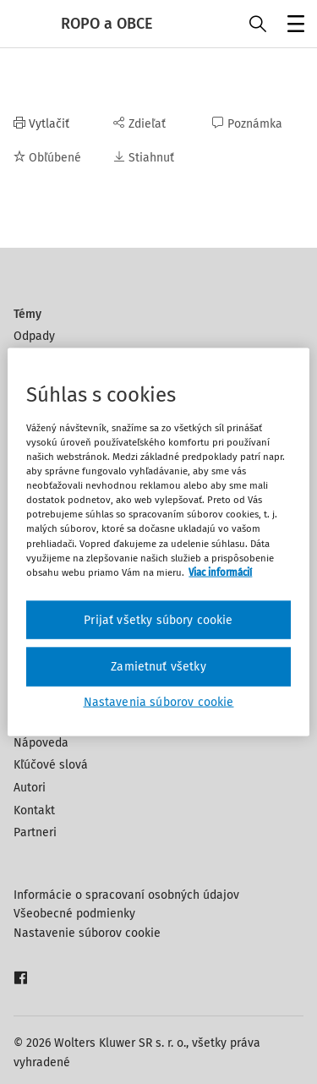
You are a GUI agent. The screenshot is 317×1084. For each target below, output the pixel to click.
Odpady (34, 336)
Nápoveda (41, 743)
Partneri (35, 832)
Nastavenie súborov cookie (87, 933)
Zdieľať (139, 124)
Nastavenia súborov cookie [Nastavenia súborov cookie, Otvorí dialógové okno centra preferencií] (159, 701)
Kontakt (34, 810)
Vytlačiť (41, 124)
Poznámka (247, 124)
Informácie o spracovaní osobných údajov (126, 895)
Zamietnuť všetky (158, 667)
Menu (292, 25)
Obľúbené (47, 158)
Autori (30, 787)
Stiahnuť (143, 158)
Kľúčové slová (51, 765)
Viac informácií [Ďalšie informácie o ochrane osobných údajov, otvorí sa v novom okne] (220, 572)
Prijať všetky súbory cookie (158, 619)
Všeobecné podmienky (74, 913)
